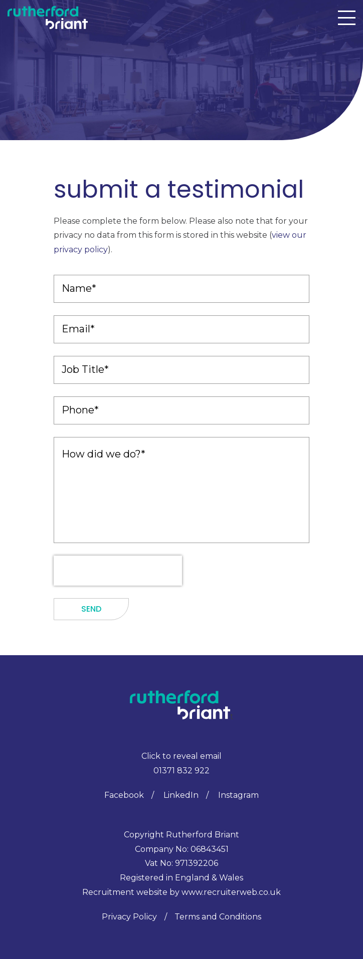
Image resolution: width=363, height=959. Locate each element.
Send (91, 609)
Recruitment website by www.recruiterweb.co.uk (181, 892)
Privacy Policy (129, 916)
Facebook (124, 795)
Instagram (238, 795)
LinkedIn (181, 795)
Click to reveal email (181, 756)
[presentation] (118, 571)
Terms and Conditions (217, 916)
